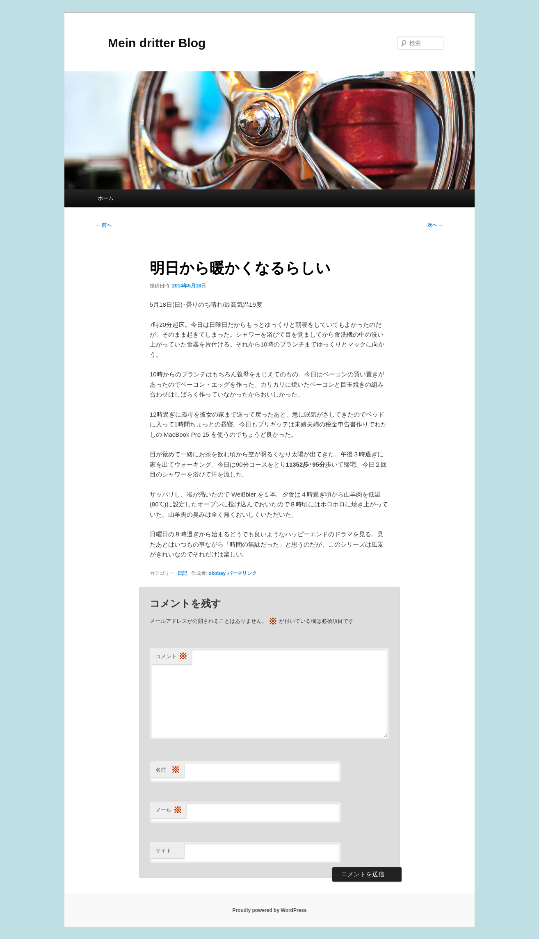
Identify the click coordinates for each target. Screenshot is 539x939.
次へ (435, 225)
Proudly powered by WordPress (269, 910)
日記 (182, 573)
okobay (217, 573)
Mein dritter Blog (151, 43)
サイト (163, 851)
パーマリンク (242, 573)
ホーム (106, 198)
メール (168, 810)
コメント (171, 657)
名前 (167, 770)
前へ (104, 225)
